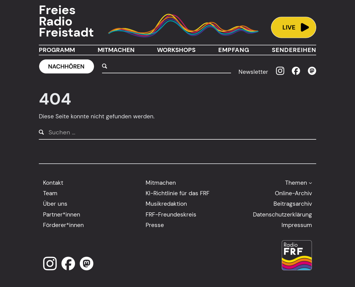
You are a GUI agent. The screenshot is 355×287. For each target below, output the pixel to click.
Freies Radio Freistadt (66, 21)
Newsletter (253, 71)
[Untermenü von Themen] (310, 182)
